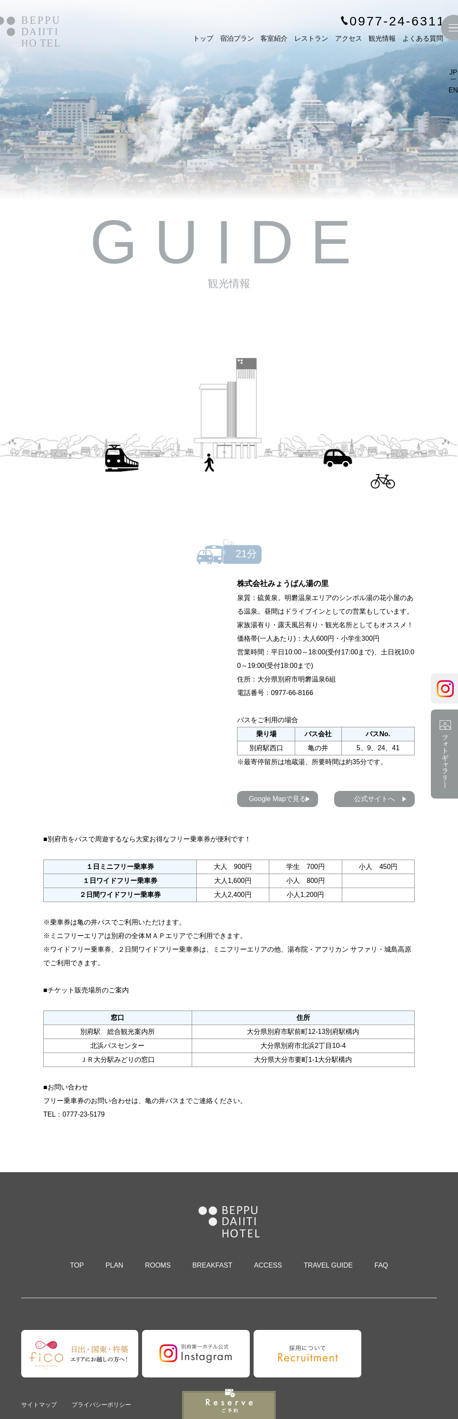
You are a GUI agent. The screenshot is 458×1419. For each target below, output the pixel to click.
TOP (77, 1265)
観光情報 (382, 38)
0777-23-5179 (83, 1114)
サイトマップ (39, 1404)
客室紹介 (274, 38)
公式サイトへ (374, 798)
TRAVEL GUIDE (328, 1265)
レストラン (311, 38)
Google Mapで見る (277, 798)
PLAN (114, 1265)
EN (453, 90)
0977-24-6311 (397, 21)
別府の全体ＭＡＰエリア (148, 935)
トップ (203, 38)
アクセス (348, 38)
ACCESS (268, 1265)
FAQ (381, 1265)
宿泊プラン (237, 38)
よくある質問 (422, 38)
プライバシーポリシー (101, 1404)
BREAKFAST (212, 1265)
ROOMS (157, 1265)
